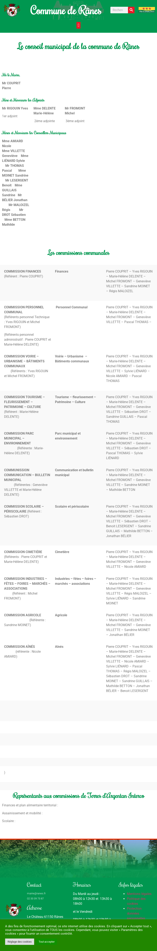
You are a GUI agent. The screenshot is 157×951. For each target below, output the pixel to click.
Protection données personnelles (136, 913)
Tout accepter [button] (47, 941)
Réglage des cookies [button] (20, 941)
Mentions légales (139, 894)
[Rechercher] (131, 10)
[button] (78, 25)
